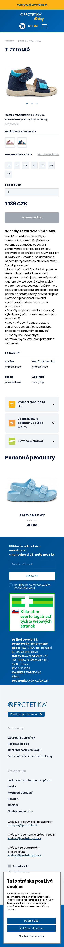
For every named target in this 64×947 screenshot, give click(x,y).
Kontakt (13, 799)
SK (30, 26)
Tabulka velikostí (48, 154)
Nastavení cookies (20, 811)
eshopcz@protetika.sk (32, 4)
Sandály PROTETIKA (29, 41)
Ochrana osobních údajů (24, 750)
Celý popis (11, 123)
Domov (9, 41)
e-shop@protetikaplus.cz (24, 838)
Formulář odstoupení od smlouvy (30, 756)
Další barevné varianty (21, 131)
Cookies (13, 805)
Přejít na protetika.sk (26, 714)
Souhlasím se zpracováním (32, 587)
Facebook (18, 866)
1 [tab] (27, 103)
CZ (36, 26)
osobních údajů (24, 588)
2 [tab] (32, 103)
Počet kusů (13, 185)
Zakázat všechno (31, 928)
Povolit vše (31, 921)
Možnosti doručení (20, 792)
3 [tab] (37, 103)
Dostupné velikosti (32, 155)
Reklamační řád (18, 744)
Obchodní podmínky (21, 738)
